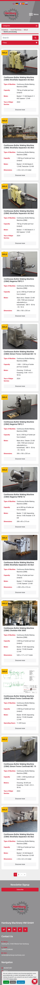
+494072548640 (7, 949)
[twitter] (25, 929)
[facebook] (20, 929)
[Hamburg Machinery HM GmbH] (20, 908)
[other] (3, 929)
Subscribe (20, 889)
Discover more (20, 110)
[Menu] (31, 14)
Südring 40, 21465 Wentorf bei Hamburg (15, 944)
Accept (6, 982)
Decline (13, 982)
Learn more (21, 982)
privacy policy (13, 979)
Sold (6, 971)
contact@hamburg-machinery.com (13, 955)
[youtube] (9, 929)
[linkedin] (14, 929)
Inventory (8, 968)
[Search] (16, 38)
